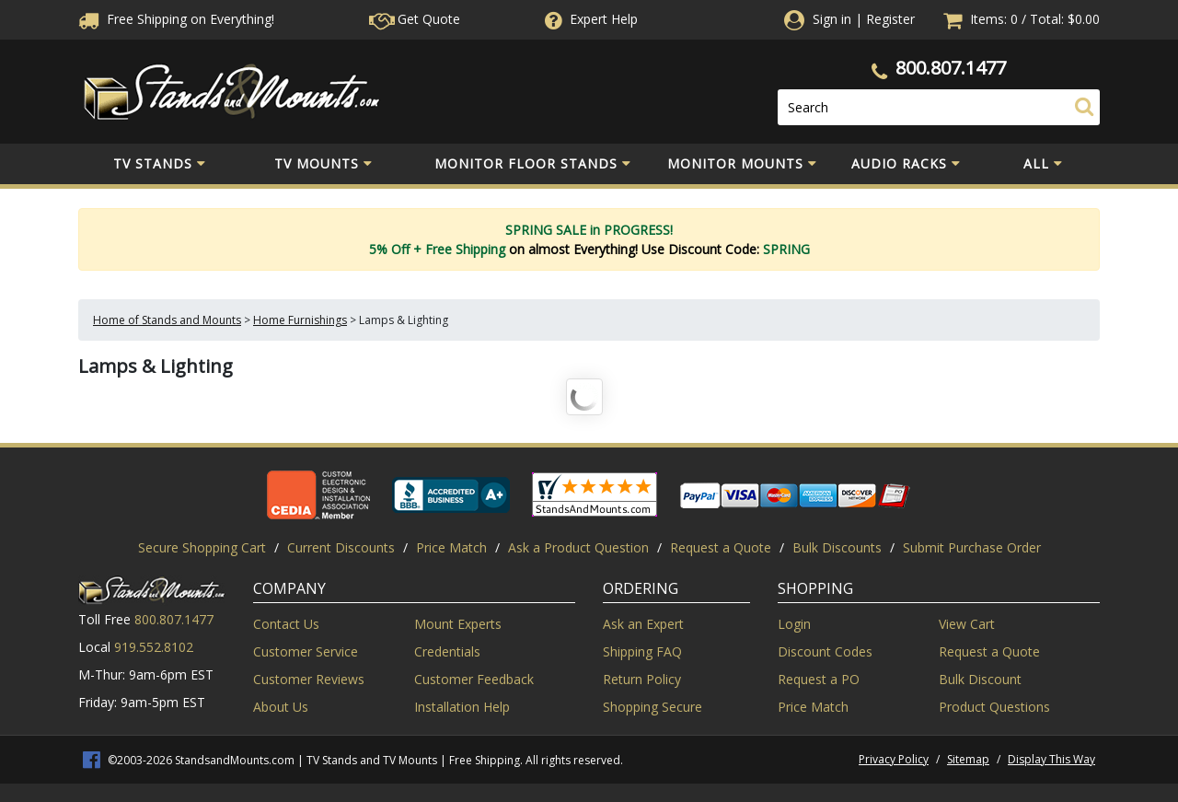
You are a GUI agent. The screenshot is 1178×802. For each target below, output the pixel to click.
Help (589, 19)
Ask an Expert (643, 624)
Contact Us (286, 624)
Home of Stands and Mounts (167, 320)
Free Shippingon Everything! (176, 19)
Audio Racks (906, 164)
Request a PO (819, 679)
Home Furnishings (300, 320)
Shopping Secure (652, 706)
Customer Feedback (474, 679)
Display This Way (1051, 759)
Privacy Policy (894, 759)
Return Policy (642, 679)
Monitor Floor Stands (532, 164)
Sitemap (968, 759)
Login (794, 624)
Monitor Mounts (742, 164)
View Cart (967, 624)
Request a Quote (720, 547)
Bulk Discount (980, 679)
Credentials (447, 651)
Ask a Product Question (578, 547)
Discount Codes (825, 651)
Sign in (832, 19)
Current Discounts (341, 547)
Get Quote (414, 19)
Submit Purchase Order (972, 547)
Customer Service (305, 651)
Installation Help (462, 706)
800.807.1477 (950, 67)
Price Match (451, 547)
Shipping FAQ (642, 651)
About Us (280, 706)
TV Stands (159, 164)
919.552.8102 (153, 647)
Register (890, 19)
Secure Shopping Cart (202, 547)
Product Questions (994, 706)
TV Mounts (323, 164)
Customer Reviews (308, 679)
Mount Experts (458, 624)
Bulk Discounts (837, 547)
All (1043, 164)
